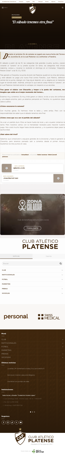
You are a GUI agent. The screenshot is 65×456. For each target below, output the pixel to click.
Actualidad (16, 17)
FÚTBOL (5, 279)
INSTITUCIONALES (8, 274)
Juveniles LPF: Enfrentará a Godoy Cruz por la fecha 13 (25, 368)
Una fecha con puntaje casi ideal (18, 381)
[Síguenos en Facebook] (4, 422)
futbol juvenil (52, 154)
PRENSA (5, 288)
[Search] (62, 7)
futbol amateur (42, 154)
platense (5, 156)
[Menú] (5, 8)
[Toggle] (62, 270)
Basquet (40, 1)
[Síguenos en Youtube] (21, 422)
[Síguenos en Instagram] (8, 422)
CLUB (4, 270)
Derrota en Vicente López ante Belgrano (21, 375)
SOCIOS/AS (6, 293)
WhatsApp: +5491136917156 (12, 405)
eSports (53, 1)
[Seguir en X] (16, 422)
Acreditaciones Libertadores (9, 1)
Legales (28, 1)
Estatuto (21, 1)
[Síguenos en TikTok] (12, 422)
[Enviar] (61, 263)
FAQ (34, 1)
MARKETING (6, 284)
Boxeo (47, 1)
